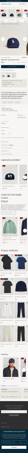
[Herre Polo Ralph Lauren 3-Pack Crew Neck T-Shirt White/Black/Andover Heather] (7, 286)
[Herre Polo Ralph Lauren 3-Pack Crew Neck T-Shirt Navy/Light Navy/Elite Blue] (21, 262)
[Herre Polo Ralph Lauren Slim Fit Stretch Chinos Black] (21, 333)
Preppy (4, 102)
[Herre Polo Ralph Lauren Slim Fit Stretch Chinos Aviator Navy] (21, 309)
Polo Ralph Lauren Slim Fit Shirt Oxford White (6, 320)
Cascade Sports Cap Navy (9, 378)
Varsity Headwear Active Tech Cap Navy (11, 20)
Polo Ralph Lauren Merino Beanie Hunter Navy (20, 296)
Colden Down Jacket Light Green (9, 239)
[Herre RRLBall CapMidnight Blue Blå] (19, 13)
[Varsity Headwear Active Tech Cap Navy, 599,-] (12, 15)
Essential (17, 102)
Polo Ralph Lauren (5, 57)
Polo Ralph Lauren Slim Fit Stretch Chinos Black (20, 344)
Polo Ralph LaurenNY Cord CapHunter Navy (3, 20)
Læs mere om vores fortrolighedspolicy (14, 415)
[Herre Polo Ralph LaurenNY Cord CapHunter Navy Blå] (4, 13)
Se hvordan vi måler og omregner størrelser (12, 137)
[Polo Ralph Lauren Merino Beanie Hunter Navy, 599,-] (21, 289)
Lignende (10, 159)
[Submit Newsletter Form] (25, 411)
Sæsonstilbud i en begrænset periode (14, 0)
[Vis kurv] (24, 4)
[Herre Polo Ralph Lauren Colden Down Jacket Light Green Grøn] (10, 227)
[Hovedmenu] (26, 4)
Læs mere (22, 438)
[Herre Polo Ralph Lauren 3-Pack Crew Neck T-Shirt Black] (7, 262)
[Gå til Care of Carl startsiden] (6, 4)
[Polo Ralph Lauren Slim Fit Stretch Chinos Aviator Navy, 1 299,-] (21, 312)
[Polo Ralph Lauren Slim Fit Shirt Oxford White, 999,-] (7, 312)
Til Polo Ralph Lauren (8, 213)
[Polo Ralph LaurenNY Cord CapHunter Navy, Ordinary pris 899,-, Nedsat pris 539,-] (4, 15)
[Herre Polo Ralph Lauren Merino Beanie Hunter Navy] (21, 286)
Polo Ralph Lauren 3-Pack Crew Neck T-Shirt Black (6, 273)
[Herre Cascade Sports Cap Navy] (11, 367)
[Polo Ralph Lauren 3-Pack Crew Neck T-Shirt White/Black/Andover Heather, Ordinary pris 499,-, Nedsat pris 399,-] (7, 289)
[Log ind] (19, 4)
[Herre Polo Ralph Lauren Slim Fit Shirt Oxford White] (7, 309)
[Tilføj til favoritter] (16, 166)
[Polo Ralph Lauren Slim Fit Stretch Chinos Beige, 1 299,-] (7, 336)
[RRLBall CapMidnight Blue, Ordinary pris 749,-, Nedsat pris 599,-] (20, 15)
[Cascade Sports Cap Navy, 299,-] (11, 369)
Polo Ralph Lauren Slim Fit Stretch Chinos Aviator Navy (21, 320)
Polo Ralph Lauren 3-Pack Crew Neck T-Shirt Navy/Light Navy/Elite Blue (21, 273)
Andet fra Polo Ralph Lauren (11, 196)
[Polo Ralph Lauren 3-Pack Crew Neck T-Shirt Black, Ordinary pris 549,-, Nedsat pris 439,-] (7, 265)
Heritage (10, 102)
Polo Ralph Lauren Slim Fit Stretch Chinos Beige (6, 344)
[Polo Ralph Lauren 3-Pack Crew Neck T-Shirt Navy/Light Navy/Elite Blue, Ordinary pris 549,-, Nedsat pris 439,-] (21, 265)
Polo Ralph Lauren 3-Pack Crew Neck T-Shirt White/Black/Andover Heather (6, 296)
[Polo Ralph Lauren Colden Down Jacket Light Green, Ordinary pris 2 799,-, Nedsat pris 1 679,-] (10, 230)
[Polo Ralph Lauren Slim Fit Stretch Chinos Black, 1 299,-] (21, 336)
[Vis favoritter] (21, 4)
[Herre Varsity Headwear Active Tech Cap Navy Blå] (11, 13)
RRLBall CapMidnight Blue (19, 20)
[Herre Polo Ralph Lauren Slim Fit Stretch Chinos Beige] (7, 333)
